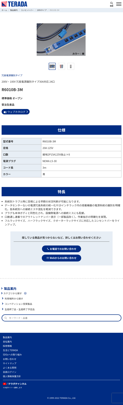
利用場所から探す (14, 298)
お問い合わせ (9, 359)
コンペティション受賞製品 (18, 303)
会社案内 (7, 341)
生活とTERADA (10, 350)
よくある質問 (9, 367)
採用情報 (7, 345)
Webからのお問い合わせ (62, 258)
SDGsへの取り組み (12, 354)
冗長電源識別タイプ (12, 75)
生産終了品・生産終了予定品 (20, 309)
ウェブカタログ (14, 112)
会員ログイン (9, 372)
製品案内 (10, 288)
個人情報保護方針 (12, 376)
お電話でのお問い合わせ (61, 248)
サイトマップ (9, 363)
